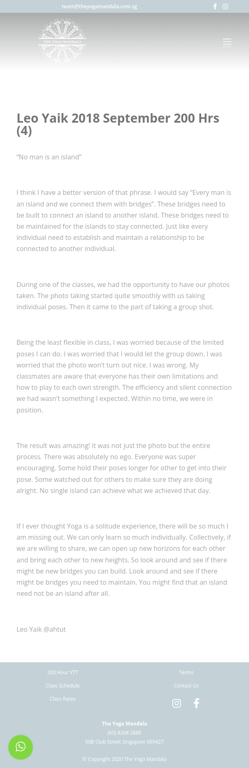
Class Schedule (63, 685)
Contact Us (186, 685)
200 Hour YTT (62, 672)
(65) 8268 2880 (124, 732)
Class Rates (63, 698)
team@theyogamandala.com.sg (99, 6)
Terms (186, 672)
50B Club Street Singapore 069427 (124, 741)
